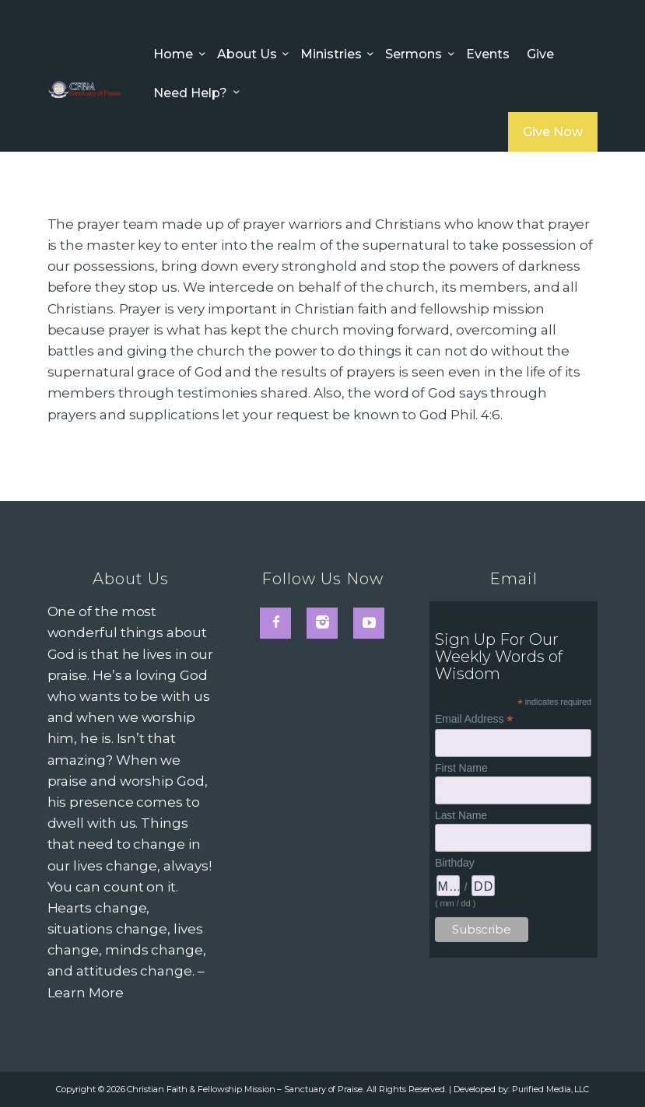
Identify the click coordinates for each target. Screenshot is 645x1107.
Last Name (461, 815)
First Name (461, 768)
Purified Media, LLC (550, 1089)
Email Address (474, 719)
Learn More (85, 992)
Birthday (455, 863)
